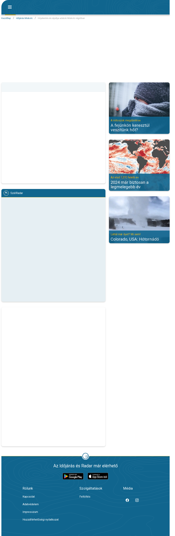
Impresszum (30, 512)
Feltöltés (84, 496)
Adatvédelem (31, 504)
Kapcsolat (29, 496)
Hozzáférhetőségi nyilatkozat (41, 519)
